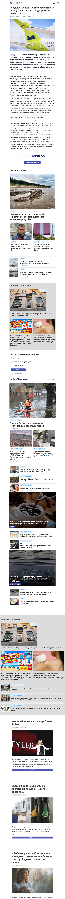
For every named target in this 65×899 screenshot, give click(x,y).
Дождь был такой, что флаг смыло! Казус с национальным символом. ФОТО (43, 247)
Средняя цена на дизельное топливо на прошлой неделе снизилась (28, 788)
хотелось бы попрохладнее (22, 362)
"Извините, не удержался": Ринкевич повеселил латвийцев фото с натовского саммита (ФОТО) (35, 545)
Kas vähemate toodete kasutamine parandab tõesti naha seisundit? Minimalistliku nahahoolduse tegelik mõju (44, 339)
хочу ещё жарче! (18, 365)
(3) (27, 481)
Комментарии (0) (32, 162)
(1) (22, 581)
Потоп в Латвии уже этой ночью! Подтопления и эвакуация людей (27, 424)
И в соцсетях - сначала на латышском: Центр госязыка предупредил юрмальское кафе (30, 522)
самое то (16, 358)
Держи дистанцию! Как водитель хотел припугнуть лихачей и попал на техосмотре (36, 535)
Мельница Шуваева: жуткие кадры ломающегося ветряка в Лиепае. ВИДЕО (34, 262)
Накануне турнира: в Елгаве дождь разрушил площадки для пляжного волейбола (36, 273)
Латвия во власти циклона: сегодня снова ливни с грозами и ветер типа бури (35, 593)
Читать (32, 770)
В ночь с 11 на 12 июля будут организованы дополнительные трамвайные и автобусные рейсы (20, 455)
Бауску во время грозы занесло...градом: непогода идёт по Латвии (43, 454)
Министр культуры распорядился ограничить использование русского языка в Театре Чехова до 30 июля (31, 579)
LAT (58, 2)
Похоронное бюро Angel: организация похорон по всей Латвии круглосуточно (31, 648)
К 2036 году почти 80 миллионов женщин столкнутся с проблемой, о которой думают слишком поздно (32, 858)
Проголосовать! (18, 370)
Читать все (50, 379)
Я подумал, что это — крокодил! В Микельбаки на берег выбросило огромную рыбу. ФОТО (27, 217)
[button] (54, 3)
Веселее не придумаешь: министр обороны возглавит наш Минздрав (20, 246)
